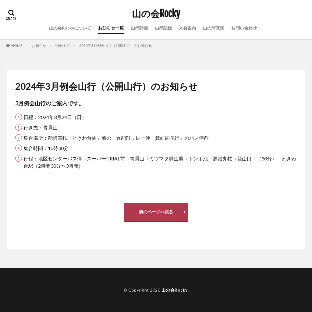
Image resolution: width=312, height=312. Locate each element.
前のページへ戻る (156, 211)
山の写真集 (213, 27)
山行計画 (139, 27)
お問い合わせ (244, 27)
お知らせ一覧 (111, 27)
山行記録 (163, 27)
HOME (17, 45)
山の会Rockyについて (70, 27)
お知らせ (39, 45)
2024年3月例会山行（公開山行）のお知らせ (115, 45)
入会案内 (187, 27)
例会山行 (62, 45)
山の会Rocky (156, 13)
